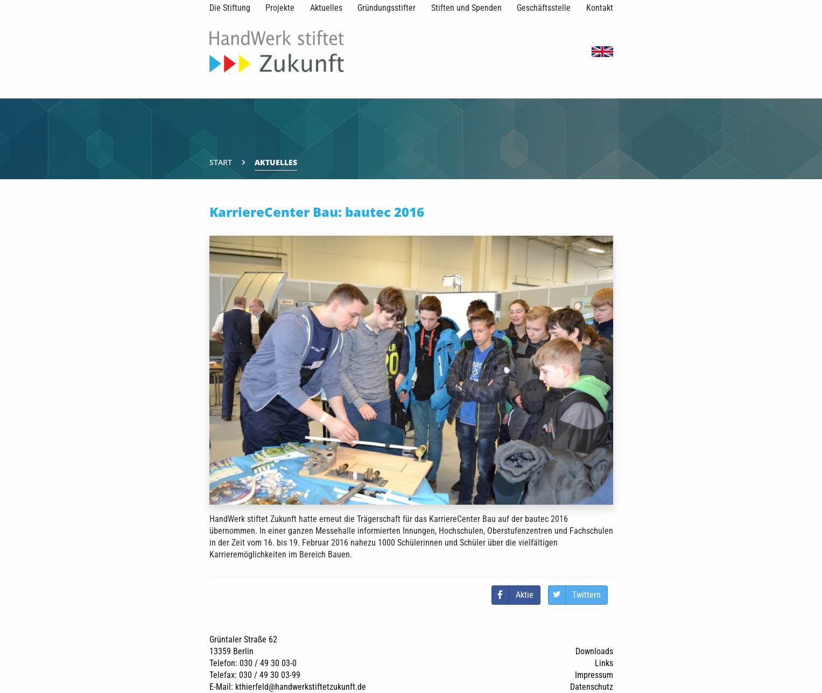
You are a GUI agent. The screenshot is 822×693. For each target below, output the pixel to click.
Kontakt (599, 8)
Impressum (594, 675)
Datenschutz (591, 687)
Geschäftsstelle (544, 8)
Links (604, 663)
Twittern (586, 595)
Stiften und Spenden (466, 8)
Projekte (279, 8)
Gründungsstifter (386, 8)
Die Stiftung (229, 8)
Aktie (524, 595)
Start (220, 162)
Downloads (594, 651)
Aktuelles (326, 8)
